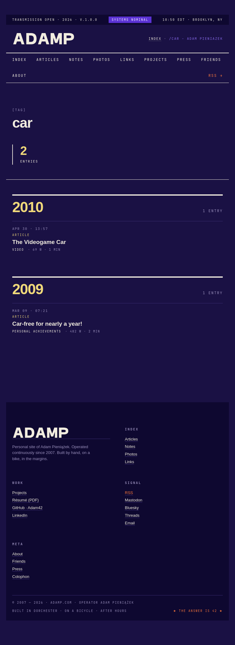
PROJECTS (155, 59)
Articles (131, 439)
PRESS (184, 59)
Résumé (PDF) (25, 500)
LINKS (127, 59)
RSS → (215, 75)
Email (130, 523)
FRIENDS (211, 59)
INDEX (155, 38)
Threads (132, 515)
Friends (18, 561)
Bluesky (132, 507)
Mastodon (133, 500)
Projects (19, 492)
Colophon (20, 576)
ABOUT (19, 75)
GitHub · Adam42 (27, 507)
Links (129, 461)
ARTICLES (47, 59)
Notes (130, 446)
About (17, 554)
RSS (129, 492)
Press (17, 569)
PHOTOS (101, 59)
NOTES (76, 59)
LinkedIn (19, 515)
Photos (131, 454)
